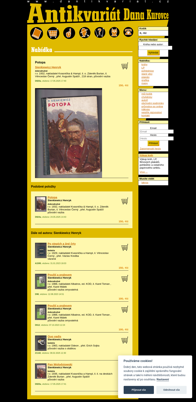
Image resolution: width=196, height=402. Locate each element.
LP (143, 67)
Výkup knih (146, 155)
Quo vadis (54, 336)
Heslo (153, 135)
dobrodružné (41, 71)
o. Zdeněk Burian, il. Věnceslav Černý (78, 208)
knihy (144, 64)
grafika (145, 80)
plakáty (145, 77)
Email (153, 128)
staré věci (146, 73)
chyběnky (146, 97)
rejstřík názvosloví (151, 112)
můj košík (146, 93)
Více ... (144, 172)
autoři (144, 100)
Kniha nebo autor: (153, 44)
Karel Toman (102, 283)
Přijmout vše (139, 389)
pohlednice (147, 70)
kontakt (145, 115)
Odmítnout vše (171, 389)
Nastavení (163, 379)
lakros (144, 182)
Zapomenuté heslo (150, 148)
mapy (144, 83)
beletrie (51, 250)
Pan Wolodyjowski (60, 364)
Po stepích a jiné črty (62, 243)
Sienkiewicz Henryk (48, 67)
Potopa (52, 197)
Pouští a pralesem (60, 274)
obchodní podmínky (152, 103)
